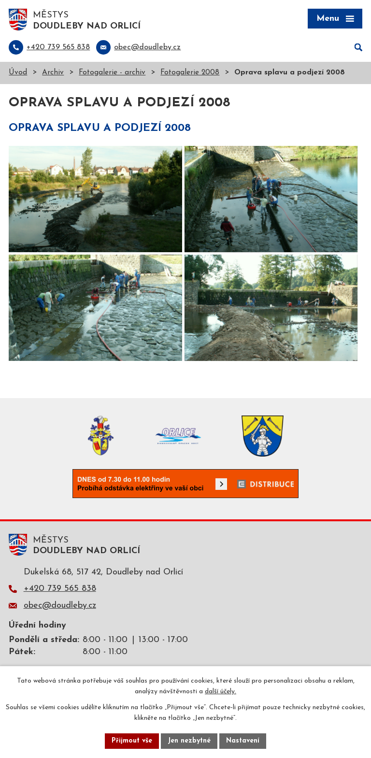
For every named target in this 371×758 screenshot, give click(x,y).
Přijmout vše (132, 740)
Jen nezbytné (189, 740)
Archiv (53, 72)
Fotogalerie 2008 (189, 72)
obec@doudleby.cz (60, 605)
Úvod (18, 72)
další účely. (220, 692)
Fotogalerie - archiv (112, 72)
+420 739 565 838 (60, 588)
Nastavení (242, 740)
